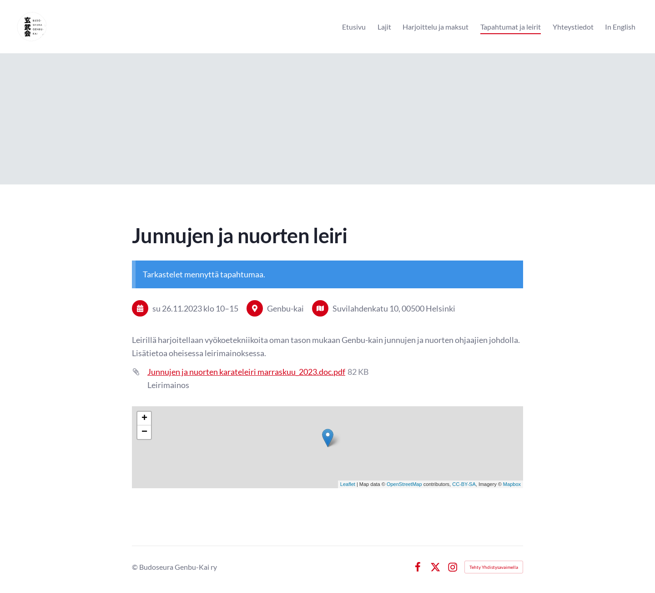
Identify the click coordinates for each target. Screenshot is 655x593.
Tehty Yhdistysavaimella (493, 567)
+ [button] (144, 418)
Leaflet (347, 484)
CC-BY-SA (464, 484)
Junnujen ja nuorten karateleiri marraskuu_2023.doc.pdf (246, 372)
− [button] (144, 432)
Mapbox (512, 484)
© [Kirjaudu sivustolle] (135, 566)
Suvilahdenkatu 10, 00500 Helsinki (394, 308)
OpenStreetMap (404, 484)
